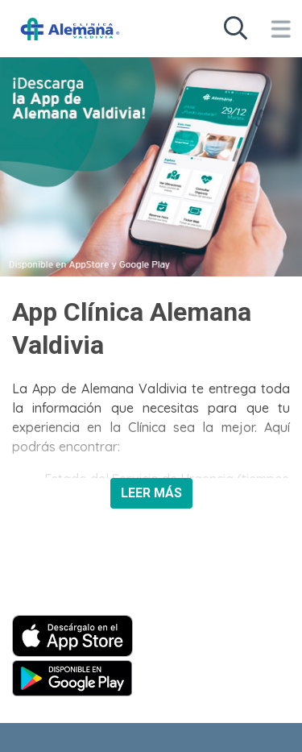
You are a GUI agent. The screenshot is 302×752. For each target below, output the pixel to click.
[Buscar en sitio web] (235, 29)
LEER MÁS (151, 493)
